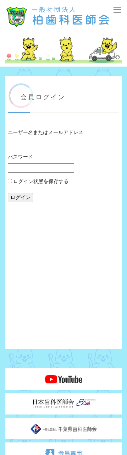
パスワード (20, 157)
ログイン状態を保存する (38, 181)
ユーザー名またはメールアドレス (45, 132)
